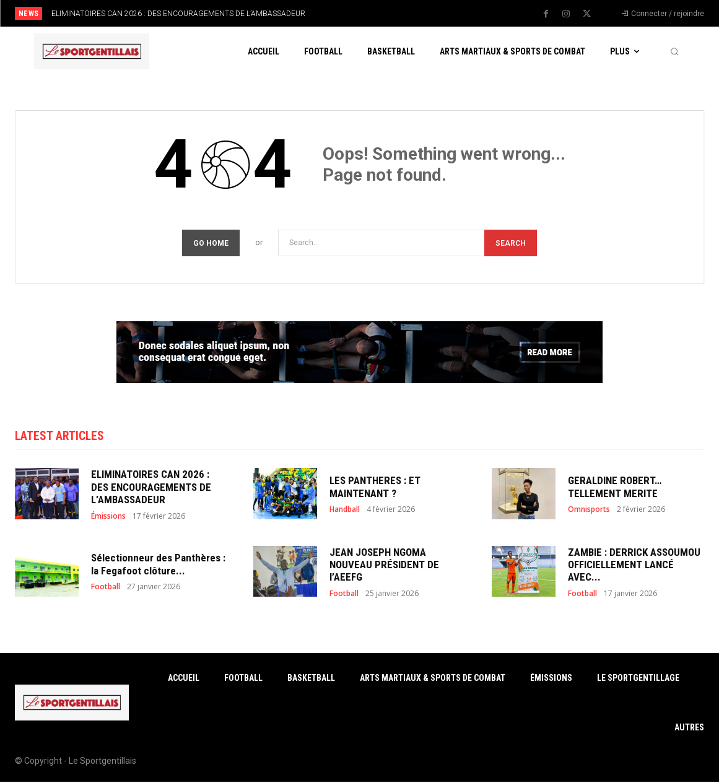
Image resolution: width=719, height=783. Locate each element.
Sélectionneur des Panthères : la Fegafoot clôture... (158, 565)
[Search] (510, 243)
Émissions (108, 517)
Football (105, 588)
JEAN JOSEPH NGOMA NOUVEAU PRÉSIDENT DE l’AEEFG (384, 566)
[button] (674, 51)
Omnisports (589, 510)
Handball (344, 510)
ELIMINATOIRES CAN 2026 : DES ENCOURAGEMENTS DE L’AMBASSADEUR (178, 13)
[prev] (377, 13)
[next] (396, 13)
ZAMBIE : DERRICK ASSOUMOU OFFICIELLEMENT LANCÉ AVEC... (634, 566)
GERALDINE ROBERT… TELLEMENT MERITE (614, 488)
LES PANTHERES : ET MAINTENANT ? (375, 488)
